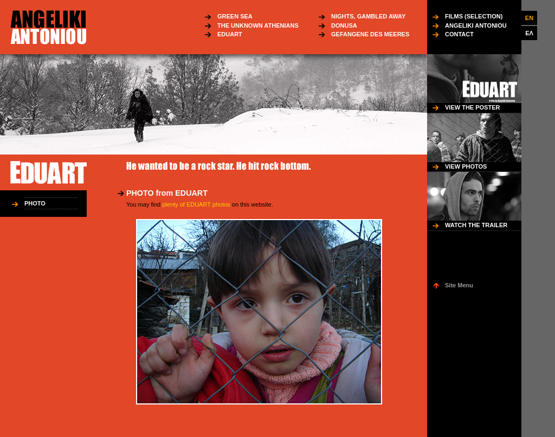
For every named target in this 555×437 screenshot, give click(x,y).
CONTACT (459, 34)
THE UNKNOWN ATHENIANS (258, 25)
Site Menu (459, 285)
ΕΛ (529, 33)
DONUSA (344, 25)
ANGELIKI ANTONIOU (476, 25)
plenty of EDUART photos (196, 204)
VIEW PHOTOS (466, 166)
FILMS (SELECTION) (473, 16)
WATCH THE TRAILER (476, 225)
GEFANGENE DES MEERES (370, 34)
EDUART (229, 34)
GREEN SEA (235, 16)
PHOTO (35, 203)
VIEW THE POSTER (472, 107)
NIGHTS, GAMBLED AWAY (368, 16)
